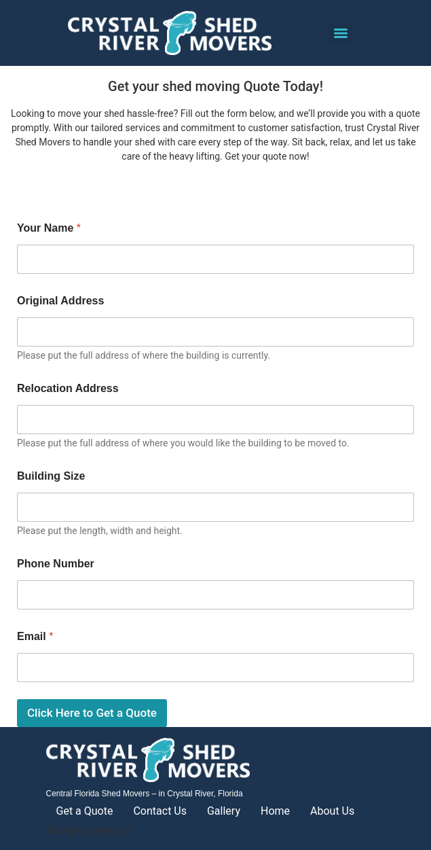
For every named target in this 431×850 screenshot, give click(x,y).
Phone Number (55, 563)
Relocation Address (68, 388)
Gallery (223, 810)
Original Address (60, 300)
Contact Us (160, 810)
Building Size (51, 476)
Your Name (49, 228)
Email (35, 636)
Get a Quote (84, 810)
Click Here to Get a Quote (92, 713)
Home (275, 810)
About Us (332, 810)
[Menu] (341, 33)
